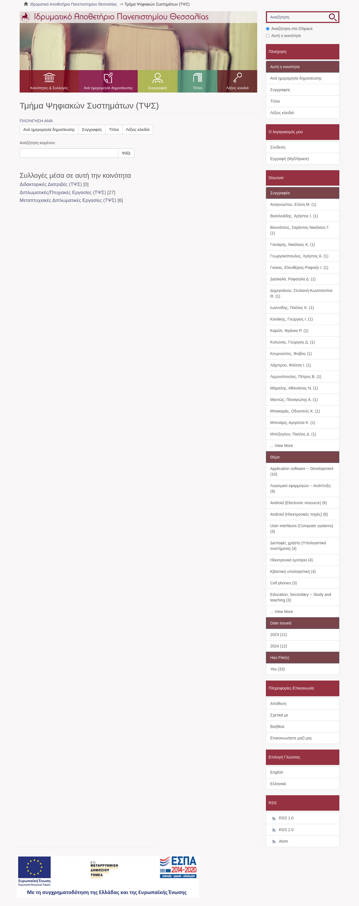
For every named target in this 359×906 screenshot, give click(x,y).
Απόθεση (278, 703)
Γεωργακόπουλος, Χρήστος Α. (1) (299, 256)
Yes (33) (277, 669)
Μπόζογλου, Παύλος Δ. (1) (293, 434)
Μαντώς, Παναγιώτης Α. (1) (294, 399)
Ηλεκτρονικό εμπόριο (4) (291, 560)
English (276, 772)
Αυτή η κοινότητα (283, 35)
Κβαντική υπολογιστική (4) (293, 571)
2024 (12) (278, 646)
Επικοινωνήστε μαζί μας (291, 738)
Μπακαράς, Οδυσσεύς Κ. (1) (295, 411)
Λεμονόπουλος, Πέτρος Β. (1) (296, 376)
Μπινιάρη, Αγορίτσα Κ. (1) (293, 422)
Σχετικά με (279, 715)
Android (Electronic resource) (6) (298, 503)
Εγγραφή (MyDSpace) (289, 158)
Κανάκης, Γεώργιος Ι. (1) (291, 319)
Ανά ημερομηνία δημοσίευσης (108, 88)
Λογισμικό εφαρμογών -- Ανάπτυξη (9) (300, 488)
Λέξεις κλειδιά (237, 88)
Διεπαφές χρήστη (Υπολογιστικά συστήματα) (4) (298, 546)
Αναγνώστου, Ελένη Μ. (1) (293, 204)
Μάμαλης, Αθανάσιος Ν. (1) (294, 388)
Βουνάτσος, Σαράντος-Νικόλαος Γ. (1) (300, 230)
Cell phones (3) (283, 583)
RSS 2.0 (282, 830)
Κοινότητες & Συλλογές (49, 88)
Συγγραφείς (157, 88)
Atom (279, 841)
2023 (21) (278, 634)
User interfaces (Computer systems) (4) (301, 529)
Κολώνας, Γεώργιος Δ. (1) (292, 342)
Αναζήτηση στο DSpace (289, 28)
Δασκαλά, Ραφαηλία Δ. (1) (293, 279)
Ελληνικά (278, 783)
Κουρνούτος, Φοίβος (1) (291, 353)
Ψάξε (126, 153)
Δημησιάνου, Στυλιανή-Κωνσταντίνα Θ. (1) (301, 293)
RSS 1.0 (282, 818)
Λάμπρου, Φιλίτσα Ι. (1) (290, 365)
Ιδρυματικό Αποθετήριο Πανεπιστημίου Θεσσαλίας (73, 4)
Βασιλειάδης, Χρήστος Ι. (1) (294, 216)
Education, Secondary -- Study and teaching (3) (300, 597)
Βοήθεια (277, 726)
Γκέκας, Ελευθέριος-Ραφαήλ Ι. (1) (299, 267)
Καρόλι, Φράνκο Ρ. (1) (289, 330)
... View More (281, 445)
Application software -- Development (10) (301, 471)
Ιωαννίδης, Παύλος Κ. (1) (292, 307)
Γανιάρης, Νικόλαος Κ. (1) (292, 244)
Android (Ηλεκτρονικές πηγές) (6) (299, 514)
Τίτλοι (197, 88)
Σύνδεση (278, 147)
